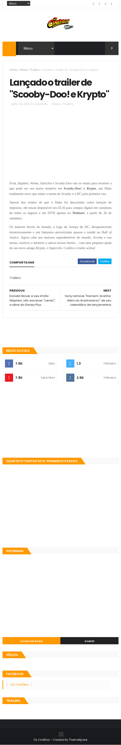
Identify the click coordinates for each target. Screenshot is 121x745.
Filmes (24, 70)
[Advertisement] (60, 421)
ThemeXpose (78, 740)
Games (89, 641)
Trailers (35, 70)
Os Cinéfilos (19, 684)
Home (13, 70)
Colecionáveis (31, 641)
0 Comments (39, 104)
